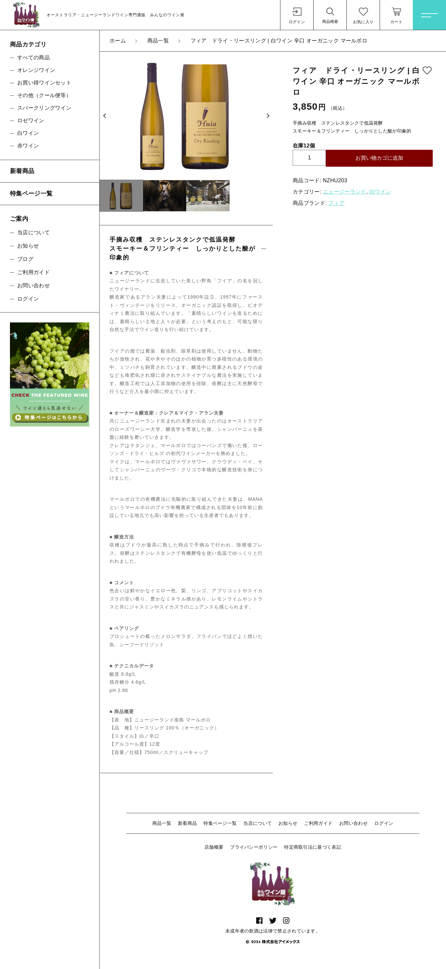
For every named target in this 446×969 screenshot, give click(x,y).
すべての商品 (33, 57)
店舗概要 (213, 847)
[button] (105, 116)
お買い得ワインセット (44, 83)
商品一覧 (161, 823)
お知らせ (287, 823)
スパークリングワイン (44, 108)
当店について (257, 823)
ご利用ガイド (318, 823)
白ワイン (380, 192)
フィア (336, 203)
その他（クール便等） (44, 95)
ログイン (383, 823)
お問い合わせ (353, 823)
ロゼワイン (30, 120)
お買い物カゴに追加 (379, 158)
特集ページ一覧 (220, 823)
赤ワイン (28, 145)
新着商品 (187, 823)
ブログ (25, 259)
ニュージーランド (344, 192)
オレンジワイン (36, 70)
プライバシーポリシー (253, 847)
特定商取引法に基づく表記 (312, 847)
